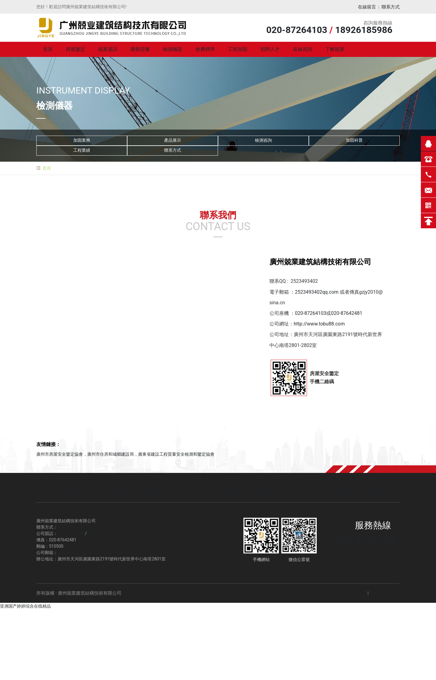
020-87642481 (346, 314)
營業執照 (391, 593)
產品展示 (172, 141)
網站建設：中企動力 (335, 593)
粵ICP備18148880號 (201, 592)
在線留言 (367, 7)
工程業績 (81, 151)
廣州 (361, 593)
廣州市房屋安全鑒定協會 (59, 454)
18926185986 (363, 30)
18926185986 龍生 (75, 527)
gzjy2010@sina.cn (75, 553)
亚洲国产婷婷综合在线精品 (25, 606)
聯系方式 (391, 7)
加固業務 (81, 141)
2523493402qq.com (317, 292)
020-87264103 (296, 30)
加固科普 (354, 141)
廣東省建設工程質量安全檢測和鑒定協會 (176, 454)
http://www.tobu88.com (319, 324)
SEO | (376, 593)
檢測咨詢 (263, 141)
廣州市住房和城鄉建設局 (110, 454)
